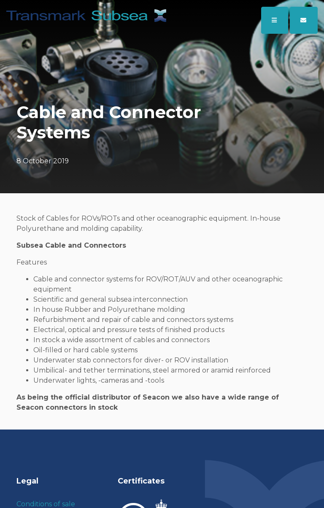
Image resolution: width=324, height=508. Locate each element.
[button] (304, 20)
